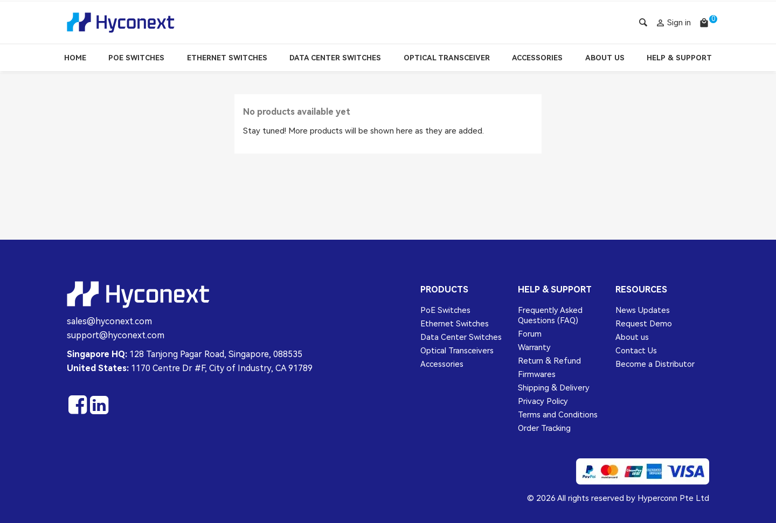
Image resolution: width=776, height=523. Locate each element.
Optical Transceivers (457, 350)
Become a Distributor (655, 364)
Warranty (534, 347)
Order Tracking (544, 428)
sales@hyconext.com (109, 321)
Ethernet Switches (227, 58)
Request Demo (643, 324)
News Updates (642, 310)
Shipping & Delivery (554, 388)
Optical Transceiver (447, 58)
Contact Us (636, 350)
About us (632, 337)
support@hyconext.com (115, 335)
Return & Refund (549, 361)
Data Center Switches (335, 58)
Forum (530, 334)
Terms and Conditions (558, 415)
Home (75, 58)
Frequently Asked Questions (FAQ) (550, 315)
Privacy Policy (543, 401)
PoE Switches (136, 58)
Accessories (537, 58)
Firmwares (537, 374)
